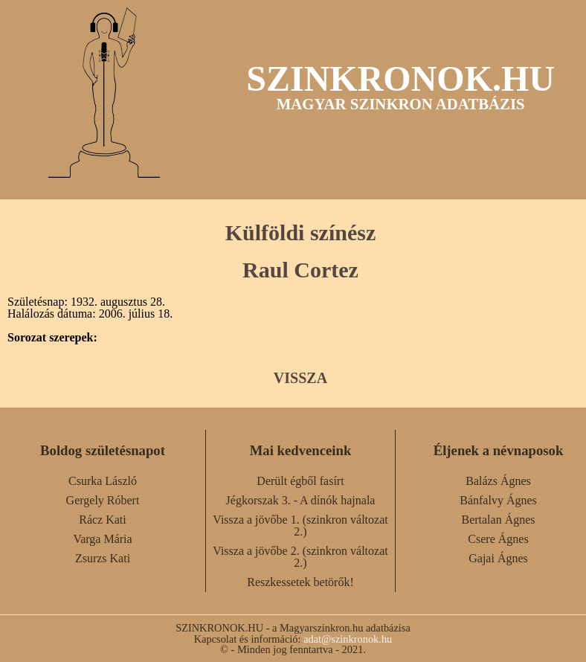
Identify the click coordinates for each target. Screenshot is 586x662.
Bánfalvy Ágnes (498, 500)
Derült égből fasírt (300, 481)
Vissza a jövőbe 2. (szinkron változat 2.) (300, 556)
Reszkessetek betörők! (300, 582)
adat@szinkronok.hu (347, 639)
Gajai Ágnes (498, 558)
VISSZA (300, 377)
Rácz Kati (102, 519)
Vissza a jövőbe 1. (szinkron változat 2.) (300, 525)
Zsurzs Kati (102, 558)
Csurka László (102, 481)
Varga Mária (102, 539)
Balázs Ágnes (498, 481)
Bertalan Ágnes (498, 519)
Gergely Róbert (103, 500)
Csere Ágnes (498, 539)
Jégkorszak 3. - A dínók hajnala (301, 500)
